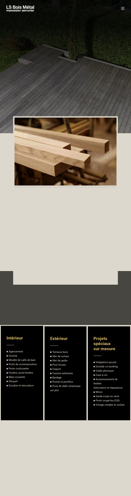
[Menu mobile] (123, 8)
